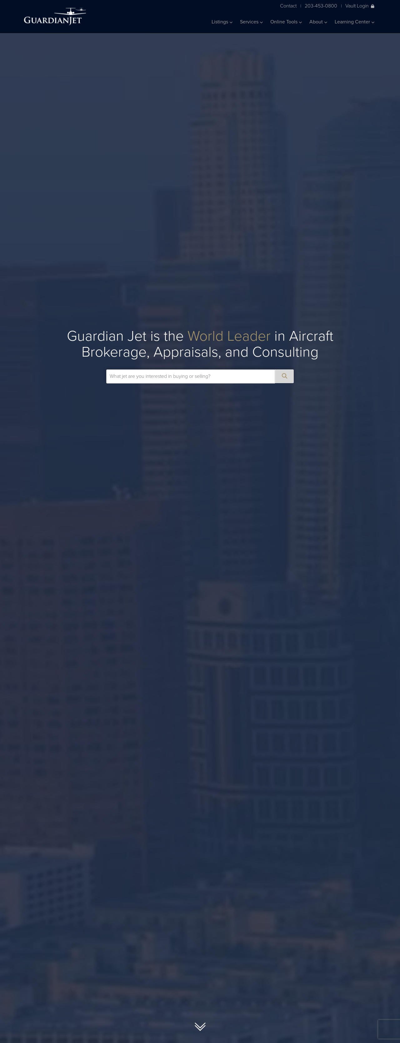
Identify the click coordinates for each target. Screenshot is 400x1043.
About (318, 22)
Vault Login (359, 5)
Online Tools (286, 22)
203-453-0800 (321, 5)
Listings (222, 22)
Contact (288, 5)
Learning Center (354, 22)
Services (251, 22)
